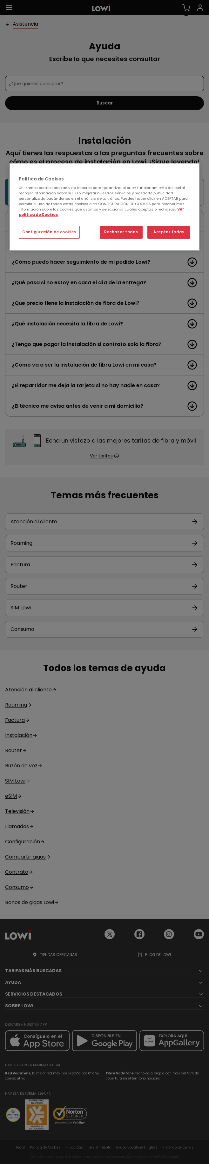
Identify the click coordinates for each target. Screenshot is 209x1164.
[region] (104, 207)
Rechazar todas (121, 232)
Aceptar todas (168, 232)
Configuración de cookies (49, 232)
